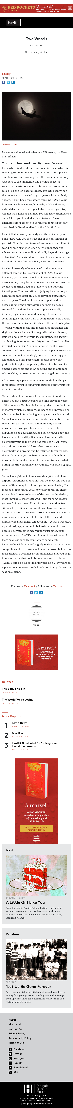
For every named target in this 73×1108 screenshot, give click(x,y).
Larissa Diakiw (10, 703)
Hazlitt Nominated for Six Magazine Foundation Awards (34, 744)
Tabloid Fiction (16, 898)
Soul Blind (18, 733)
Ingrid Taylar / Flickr (10, 144)
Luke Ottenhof (20, 726)
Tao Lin (38, 45)
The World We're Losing (17, 699)
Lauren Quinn (10, 693)
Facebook (29, 586)
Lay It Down (19, 722)
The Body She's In (13, 688)
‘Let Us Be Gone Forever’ (29, 986)
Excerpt (11, 982)
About (12, 1019)
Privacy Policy (17, 1033)
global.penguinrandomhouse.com (36, 1103)
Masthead (15, 1024)
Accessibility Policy (20, 1038)
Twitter (57, 586)
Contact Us (15, 1028)
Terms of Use (16, 1042)
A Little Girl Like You (25, 902)
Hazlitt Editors (21, 749)
